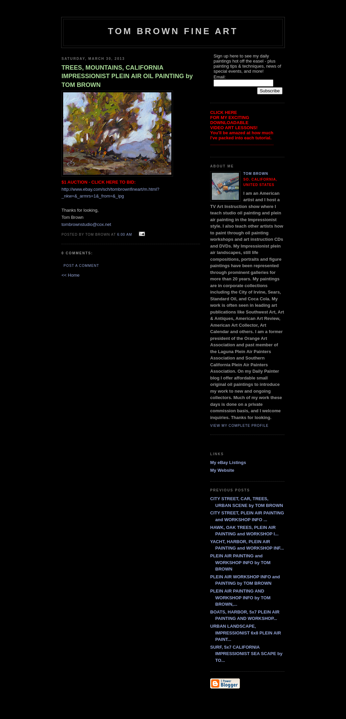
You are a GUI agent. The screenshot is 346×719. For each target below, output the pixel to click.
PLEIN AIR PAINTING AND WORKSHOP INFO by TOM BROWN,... (240, 597)
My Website (222, 470)
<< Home (70, 275)
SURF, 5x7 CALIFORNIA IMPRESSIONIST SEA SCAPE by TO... (246, 654)
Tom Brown (255, 174)
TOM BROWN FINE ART (173, 31)
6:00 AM (124, 234)
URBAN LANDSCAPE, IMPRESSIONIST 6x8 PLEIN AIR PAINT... (245, 633)
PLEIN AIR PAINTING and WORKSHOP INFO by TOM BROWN (240, 562)
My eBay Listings (228, 462)
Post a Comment (81, 266)
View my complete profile (239, 425)
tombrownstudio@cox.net (86, 224)
